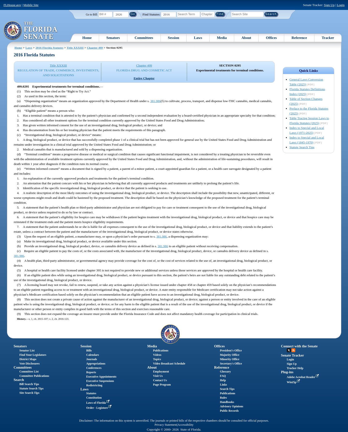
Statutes (91, 393)
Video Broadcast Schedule (169, 363)
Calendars (92, 355)
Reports (91, 372)
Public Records (229, 410)
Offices (271, 38)
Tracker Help (295, 368)
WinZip (294, 382)
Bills (89, 350)
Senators (113, 38)
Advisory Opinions (231, 406)
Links (223, 384)
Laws (198, 38)
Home (87, 38)
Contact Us (160, 380)
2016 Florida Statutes (49, 47)
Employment (161, 371)
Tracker (328, 38)
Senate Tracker (292, 355)
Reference (299, 38)
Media (222, 38)
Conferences (94, 368)
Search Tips (227, 389)
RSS (293, 350)
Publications (160, 350)
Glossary (225, 371)
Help (223, 380)
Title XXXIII (75, 47)
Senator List (27, 350)
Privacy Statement (165, 424)
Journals (91, 359)
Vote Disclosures (29, 363)
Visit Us (158, 376)
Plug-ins (287, 372)
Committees (144, 38)
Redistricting (94, 385)
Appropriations (95, 363)
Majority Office (229, 355)
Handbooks (227, 402)
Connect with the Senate (299, 346)
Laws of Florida (98, 402)
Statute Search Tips (302, 147)
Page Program (162, 384)
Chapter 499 (95, 47)
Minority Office (229, 359)
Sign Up (329, 5)
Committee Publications (34, 376)
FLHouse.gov (12, 5)
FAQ (223, 376)
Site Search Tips (29, 393)
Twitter (289, 350)
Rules (223, 397)
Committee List (29, 371)
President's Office (231, 350)
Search (19, 380)
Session (173, 38)
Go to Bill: (92, 14)
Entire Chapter (144, 78)
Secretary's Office (231, 363)
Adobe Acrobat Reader (303, 377)
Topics (157, 359)
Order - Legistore (99, 408)
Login (341, 5)
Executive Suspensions (100, 381)
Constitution (94, 397)
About (246, 38)
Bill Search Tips (29, 384)
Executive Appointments (101, 376)
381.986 (155, 101)
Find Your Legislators (32, 355)
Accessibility (186, 424)
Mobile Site (31, 5)
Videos (157, 355)
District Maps (27, 359)
